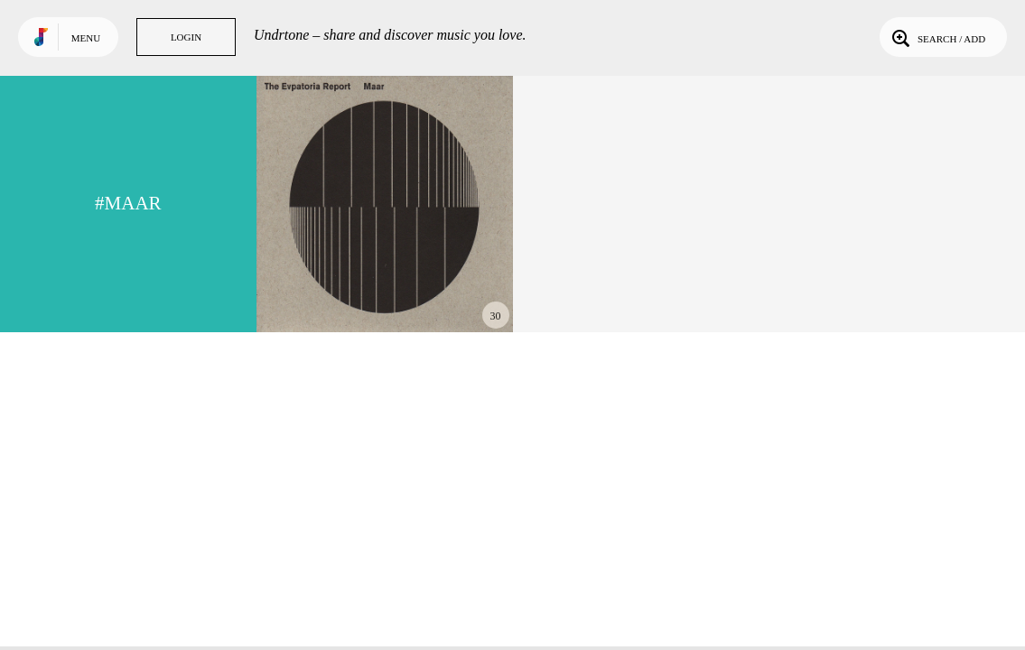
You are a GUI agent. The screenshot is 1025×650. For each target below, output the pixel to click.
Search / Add (937, 37)
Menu (85, 37)
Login (186, 37)
